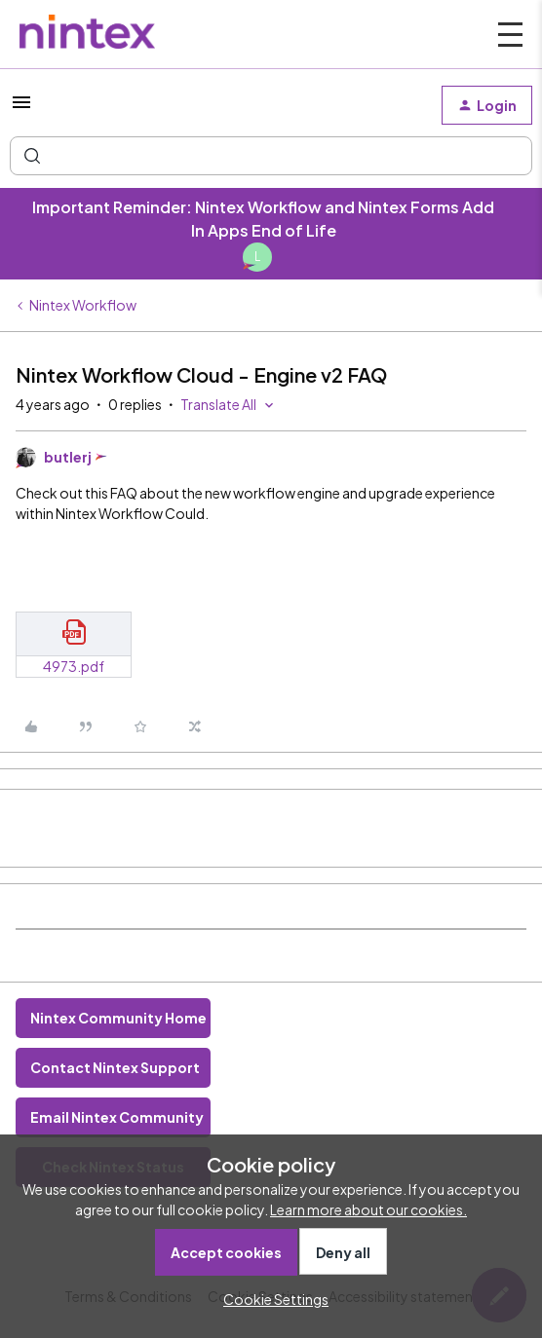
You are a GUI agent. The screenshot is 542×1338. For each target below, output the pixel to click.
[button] (21, 108)
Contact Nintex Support (115, 1067)
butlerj (68, 456)
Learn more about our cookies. (368, 1209)
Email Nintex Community (117, 1117)
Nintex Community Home (118, 1017)
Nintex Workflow (82, 305)
